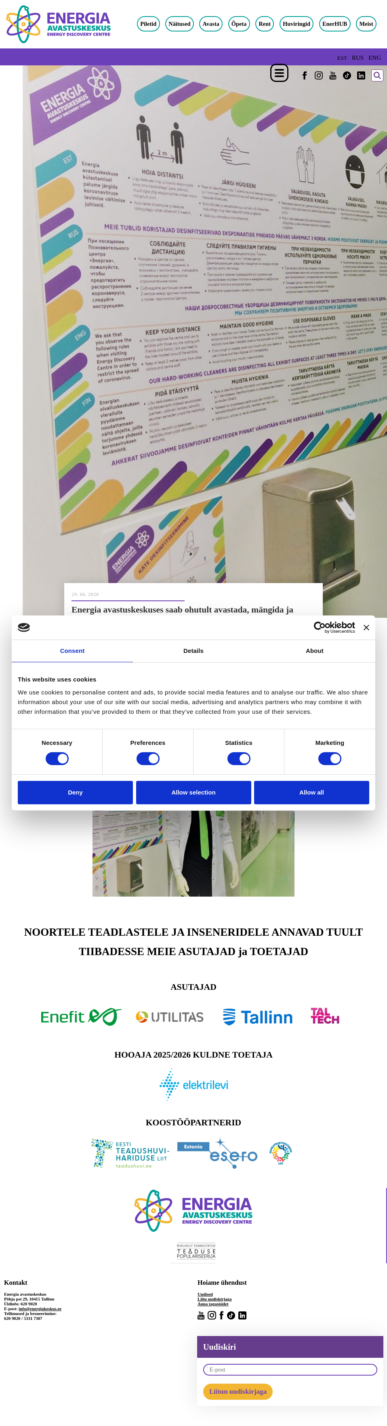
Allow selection (193, 792)
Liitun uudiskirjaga (238, 1391)
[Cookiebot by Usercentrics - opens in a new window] (319, 627)
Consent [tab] (72, 650)
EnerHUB (334, 24)
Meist (366, 24)
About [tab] (315, 650)
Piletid (148, 24)
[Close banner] (366, 627)
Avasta (211, 24)
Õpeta (239, 24)
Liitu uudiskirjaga (214, 1298)
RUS (358, 57)
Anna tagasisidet (213, 1303)
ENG (374, 57)
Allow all (311, 792)
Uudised (205, 1294)
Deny (75, 792)
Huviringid (296, 24)
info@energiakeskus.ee (40, 1308)
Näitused (179, 24)
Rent (265, 24)
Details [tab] (193, 650)
